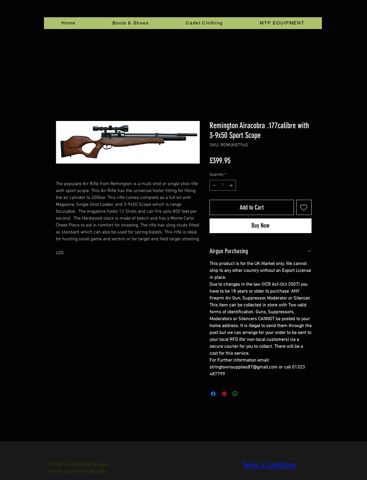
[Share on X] (246, 393)
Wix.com (97, 471)
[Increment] (231, 185)
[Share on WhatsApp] (235, 393)
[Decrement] (214, 185)
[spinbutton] (223, 185)
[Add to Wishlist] (304, 207)
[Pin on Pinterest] (224, 393)
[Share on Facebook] (213, 393)
